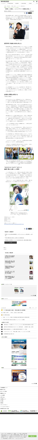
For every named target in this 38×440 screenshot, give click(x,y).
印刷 (30, 228)
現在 (30, 307)
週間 (33, 307)
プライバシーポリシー (3, 404)
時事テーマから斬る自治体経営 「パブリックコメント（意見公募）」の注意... (19, 235)
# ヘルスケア (3, 3)
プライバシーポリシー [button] (19, 438)
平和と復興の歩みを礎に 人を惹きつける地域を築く (14, 237)
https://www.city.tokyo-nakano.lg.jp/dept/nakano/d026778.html (14, 224)
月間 (36, 307)
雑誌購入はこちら (3, 393)
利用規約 (1, 402)
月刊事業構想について (3, 387)
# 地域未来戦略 (23, 3)
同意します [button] (32, 436)
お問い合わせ (2, 397)
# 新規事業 (17, 3)
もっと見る (10, 242)
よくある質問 (2, 395)
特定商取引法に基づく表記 (4, 408)
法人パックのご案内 (3, 391)
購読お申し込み (2, 389)
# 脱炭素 (30, 3)
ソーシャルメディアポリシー (5, 406)
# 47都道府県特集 (10, 3)
